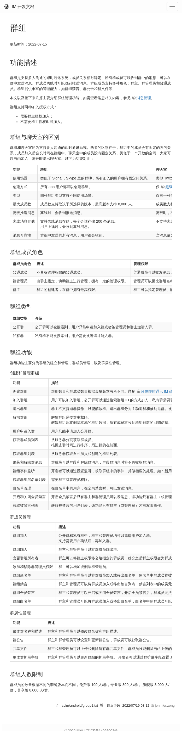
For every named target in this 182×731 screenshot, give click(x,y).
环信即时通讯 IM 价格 (158, 391)
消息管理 (143, 98)
